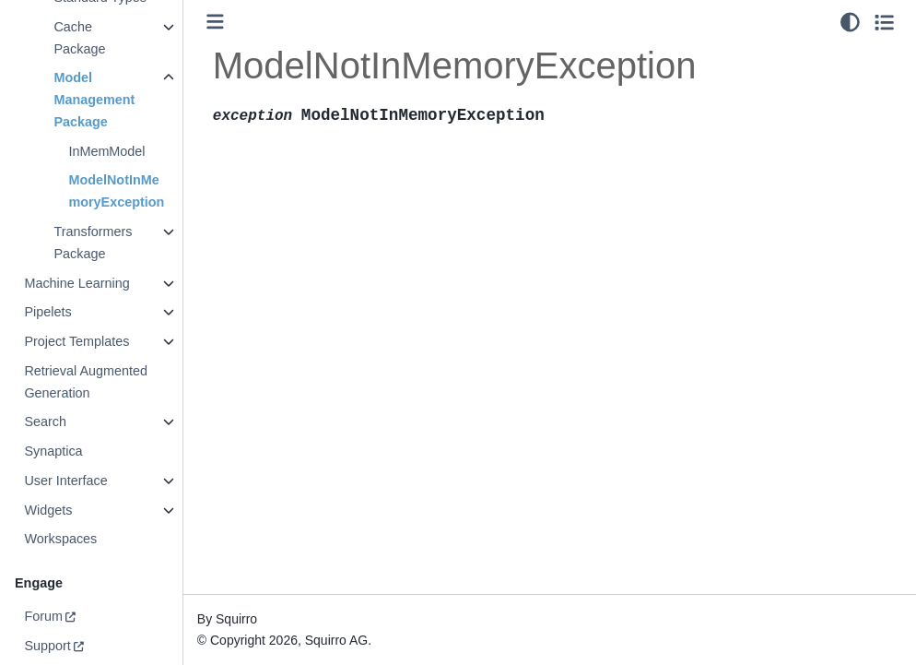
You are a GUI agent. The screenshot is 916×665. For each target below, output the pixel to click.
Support (47, 645)
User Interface (65, 480)
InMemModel (106, 151)
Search (45, 421)
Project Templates (76, 341)
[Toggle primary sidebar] (215, 22)
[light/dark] (850, 22)
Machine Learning (76, 283)
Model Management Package (94, 99)
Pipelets (47, 311)
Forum (43, 616)
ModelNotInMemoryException (116, 190)
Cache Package (79, 37)
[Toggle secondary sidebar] (884, 22)
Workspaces (60, 538)
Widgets (48, 510)
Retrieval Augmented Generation (85, 381)
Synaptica (53, 451)
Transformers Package (92, 242)
